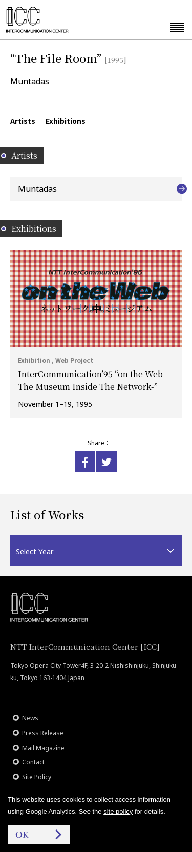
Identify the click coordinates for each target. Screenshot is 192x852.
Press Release (42, 733)
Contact (33, 762)
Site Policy (36, 777)
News (30, 718)
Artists (22, 121)
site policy (118, 811)
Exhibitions (66, 121)
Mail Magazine (43, 748)
